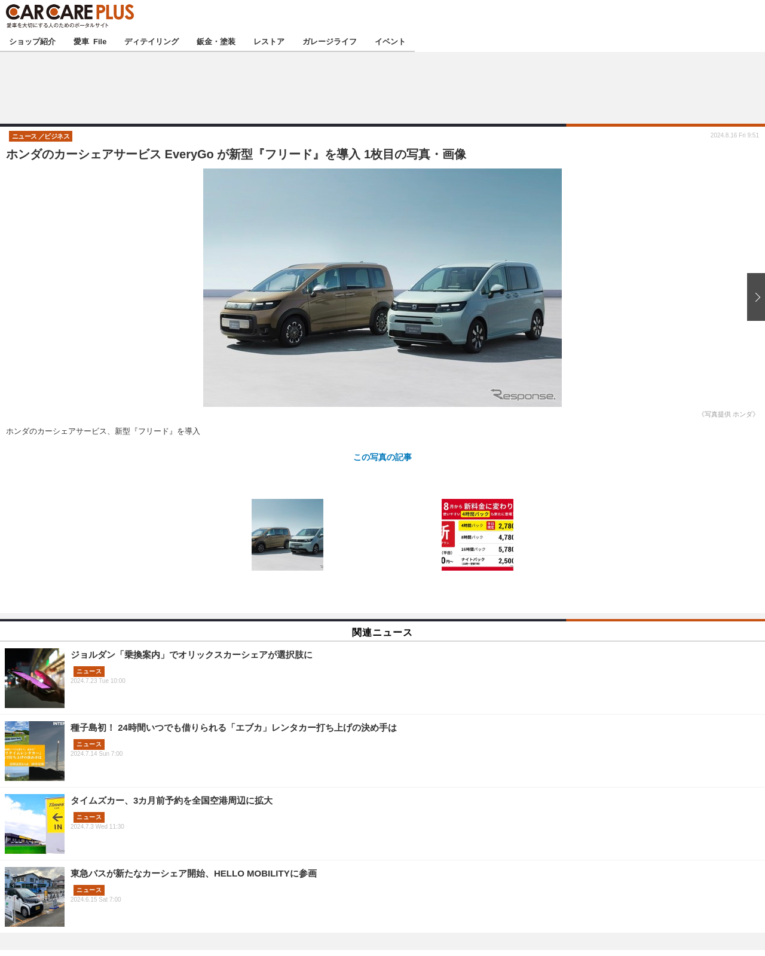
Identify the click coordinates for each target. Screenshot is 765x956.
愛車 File (90, 41)
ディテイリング (151, 41)
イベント (390, 41)
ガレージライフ (329, 41)
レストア (268, 41)
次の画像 (753, 297)
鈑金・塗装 (216, 41)
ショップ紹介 (32, 41)
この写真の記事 (382, 456)
